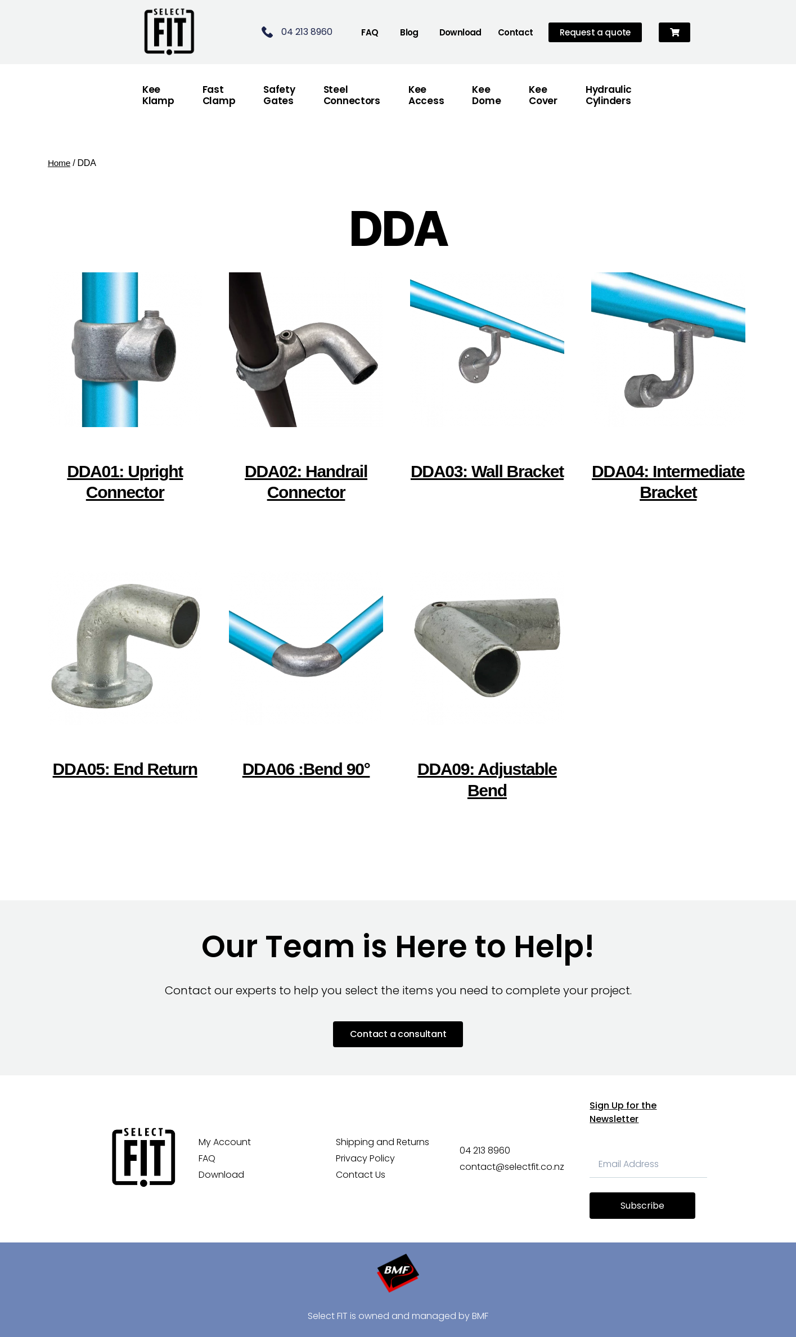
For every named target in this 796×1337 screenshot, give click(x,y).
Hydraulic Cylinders (609, 95)
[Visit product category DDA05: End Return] (125, 684)
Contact (515, 32)
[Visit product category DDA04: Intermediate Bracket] (668, 396)
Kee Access (426, 95)
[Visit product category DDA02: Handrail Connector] (306, 396)
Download (460, 32)
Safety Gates (279, 95)
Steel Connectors (351, 95)
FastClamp (219, 95)
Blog (409, 32)
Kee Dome (486, 95)
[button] (674, 32)
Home (59, 163)
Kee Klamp (158, 95)
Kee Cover (543, 95)
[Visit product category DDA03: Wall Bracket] (487, 385)
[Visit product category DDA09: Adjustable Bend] (487, 694)
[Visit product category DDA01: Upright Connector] (125, 396)
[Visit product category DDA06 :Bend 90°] (306, 684)
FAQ (369, 32)
